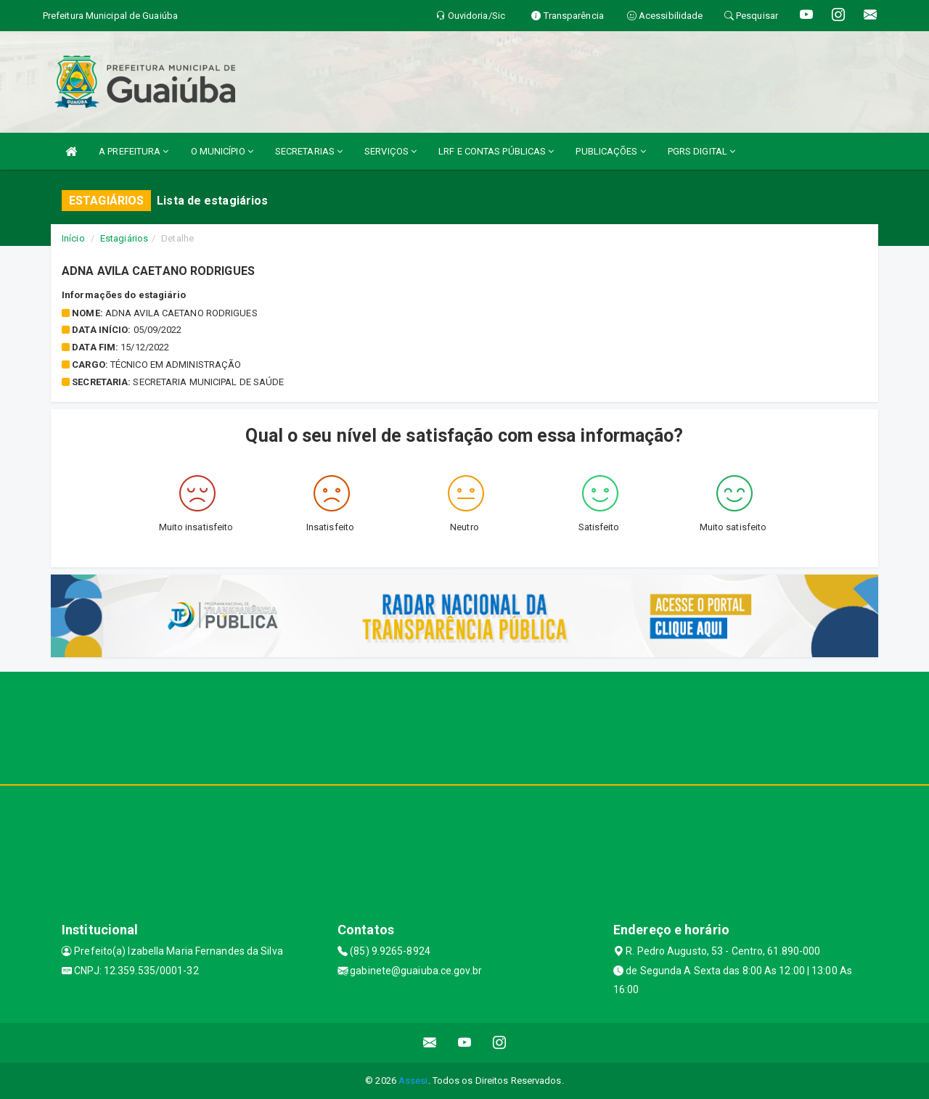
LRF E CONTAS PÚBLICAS (496, 151)
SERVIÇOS (390, 151)
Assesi (413, 1080)
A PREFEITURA (133, 151)
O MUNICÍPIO (222, 151)
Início (73, 238)
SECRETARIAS (309, 151)
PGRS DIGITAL (701, 151)
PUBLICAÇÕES (610, 151)
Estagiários (124, 238)
